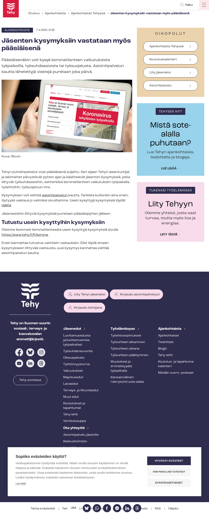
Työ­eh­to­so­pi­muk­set (126, 335)
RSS (158, 508)
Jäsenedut (72, 329)
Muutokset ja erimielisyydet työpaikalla (121, 366)
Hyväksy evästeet (169, 460)
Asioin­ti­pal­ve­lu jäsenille (81, 435)
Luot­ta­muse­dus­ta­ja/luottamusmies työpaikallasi (77, 340)
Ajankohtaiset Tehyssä (88, 13)
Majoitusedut (73, 377)
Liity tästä (169, 234)
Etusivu (34, 13)
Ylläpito (173, 508)
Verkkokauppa (74, 421)
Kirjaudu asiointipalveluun (140, 294)
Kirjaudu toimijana (88, 307)
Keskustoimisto (75, 441)
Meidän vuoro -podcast (176, 372)
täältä (6, 205)
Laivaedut (70, 384)
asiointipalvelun (55, 195)
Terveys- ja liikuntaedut (81, 390)
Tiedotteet (165, 342)
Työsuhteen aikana (125, 348)
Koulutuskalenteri (163, 59)
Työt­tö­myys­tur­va (76, 364)
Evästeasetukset (169, 482)
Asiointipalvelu (160, 85)
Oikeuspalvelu (74, 357)
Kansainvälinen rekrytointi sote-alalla (127, 380)
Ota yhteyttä (74, 428)
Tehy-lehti (70, 414)
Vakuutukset (73, 370)
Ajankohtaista (55, 13)
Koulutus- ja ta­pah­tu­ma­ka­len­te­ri (176, 364)
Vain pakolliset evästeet (169, 472)
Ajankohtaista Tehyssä (166, 46)
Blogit (162, 348)
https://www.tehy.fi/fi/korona (25, 235)
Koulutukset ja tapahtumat (74, 406)
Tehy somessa (30, 380)
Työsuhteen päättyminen (129, 355)
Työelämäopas (123, 329)
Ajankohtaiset (168, 335)
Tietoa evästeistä (43, 508)
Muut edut (71, 397)
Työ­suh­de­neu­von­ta (77, 351)
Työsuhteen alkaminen (128, 342)
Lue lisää (169, 168)
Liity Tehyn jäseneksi (89, 294)
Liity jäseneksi (160, 72)
